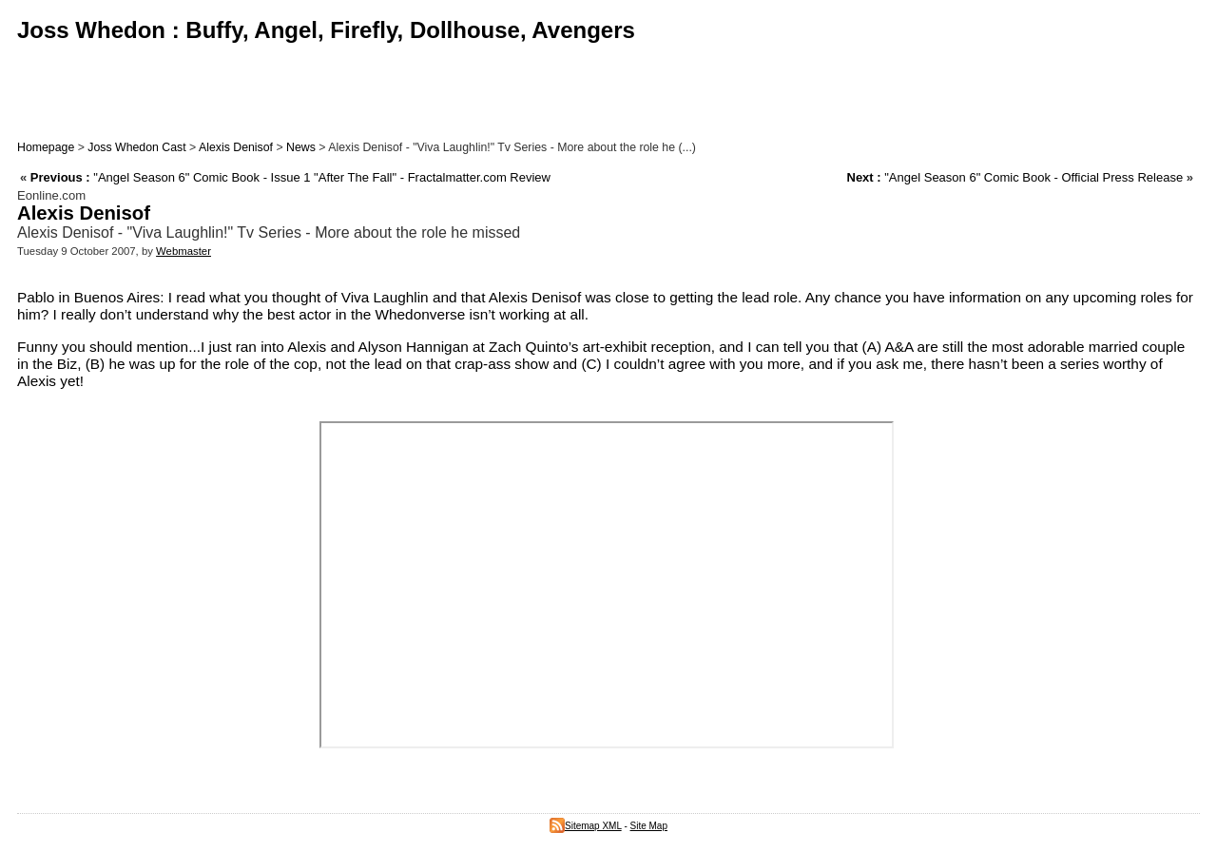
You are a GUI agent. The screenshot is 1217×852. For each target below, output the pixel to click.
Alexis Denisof (236, 147)
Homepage (45, 147)
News (301, 147)
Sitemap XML (586, 826)
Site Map (648, 826)
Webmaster (183, 251)
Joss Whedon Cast (136, 147)
